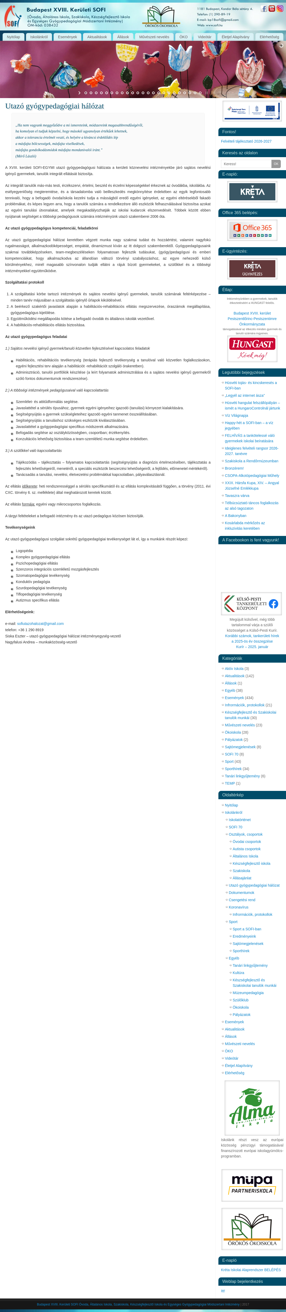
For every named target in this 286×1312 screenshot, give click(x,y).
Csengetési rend (242, 900)
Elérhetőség (269, 37)
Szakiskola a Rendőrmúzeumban (251, 461)
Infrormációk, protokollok (245, 705)
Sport (229, 761)
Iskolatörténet (240, 820)
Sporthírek (233, 769)
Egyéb (230, 690)
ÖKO (183, 37)
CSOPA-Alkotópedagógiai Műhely (252, 475)
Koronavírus (238, 907)
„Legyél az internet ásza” (245, 395)
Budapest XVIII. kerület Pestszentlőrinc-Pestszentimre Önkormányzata (252, 318)
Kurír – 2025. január (252, 647)
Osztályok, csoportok (246, 834)
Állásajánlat (242, 878)
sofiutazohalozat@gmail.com (40, 624)
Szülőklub (241, 1000)
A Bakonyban (235, 516)
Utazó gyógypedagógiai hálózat (254, 885)
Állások (123, 37)
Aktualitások (97, 37)
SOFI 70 (231, 754)
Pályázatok (234, 740)
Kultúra (238, 973)
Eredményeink (244, 936)
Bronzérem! (234, 468)
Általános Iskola (245, 856)
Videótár (204, 37)
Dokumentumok (241, 893)
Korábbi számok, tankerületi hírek (252, 636)
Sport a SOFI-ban (247, 929)
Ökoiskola (233, 732)
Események (67, 37)
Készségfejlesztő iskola (251, 863)
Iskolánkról (39, 37)
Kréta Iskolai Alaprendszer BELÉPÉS (251, 1270)
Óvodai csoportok (247, 842)
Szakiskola (241, 871)
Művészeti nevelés (154, 37)
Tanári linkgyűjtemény (242, 776)
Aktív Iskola (234, 669)
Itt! (223, 1291)
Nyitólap (13, 37)
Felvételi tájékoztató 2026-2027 (246, 141)
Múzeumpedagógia (248, 993)
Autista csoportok (247, 849)
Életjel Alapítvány (236, 37)
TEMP (230, 783)
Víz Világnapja (236, 415)
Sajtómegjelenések (240, 747)
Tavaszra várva (237, 496)
